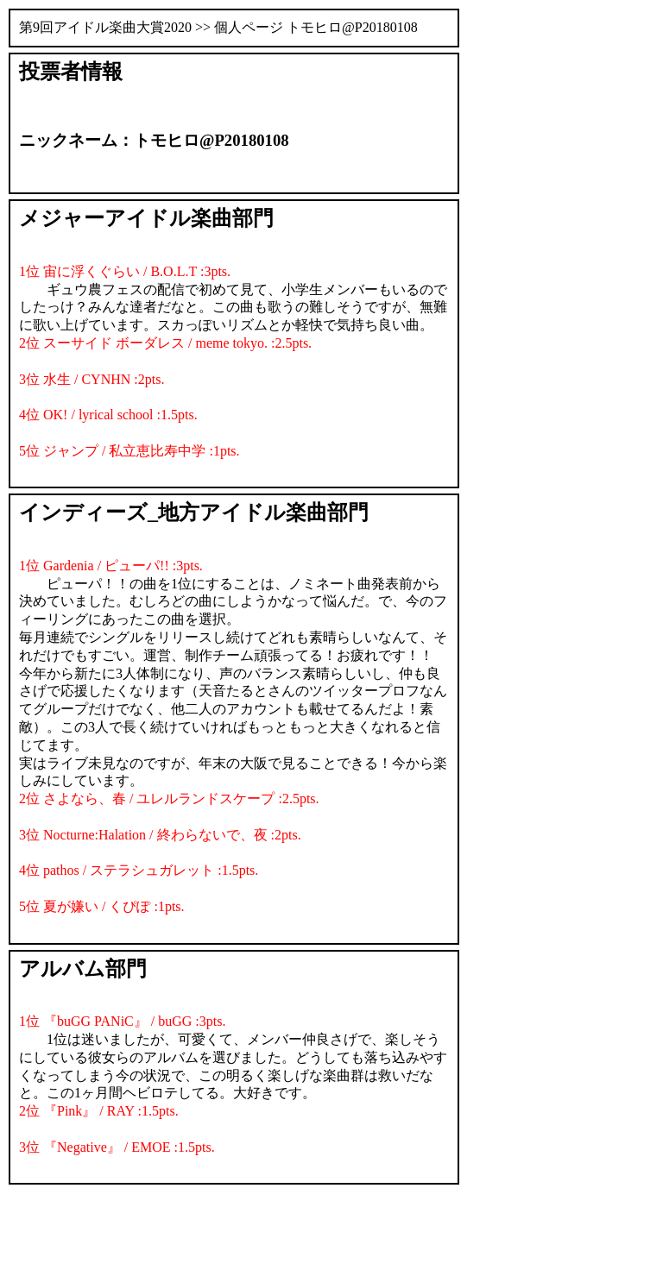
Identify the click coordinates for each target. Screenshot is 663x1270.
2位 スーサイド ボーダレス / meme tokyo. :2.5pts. (165, 343)
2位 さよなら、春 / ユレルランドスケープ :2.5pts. (169, 798)
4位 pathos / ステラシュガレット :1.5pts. (138, 870)
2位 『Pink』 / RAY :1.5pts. (99, 1110)
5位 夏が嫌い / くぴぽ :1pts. (102, 906)
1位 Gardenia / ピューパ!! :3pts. (111, 565)
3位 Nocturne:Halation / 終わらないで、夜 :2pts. (160, 834)
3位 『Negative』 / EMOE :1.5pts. (117, 1147)
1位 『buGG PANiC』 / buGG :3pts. (122, 1021)
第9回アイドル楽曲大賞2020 (105, 27)
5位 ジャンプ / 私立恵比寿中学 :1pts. (129, 450)
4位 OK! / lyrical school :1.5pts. (108, 414)
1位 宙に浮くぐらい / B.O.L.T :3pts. (124, 271)
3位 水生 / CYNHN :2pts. (91, 379)
